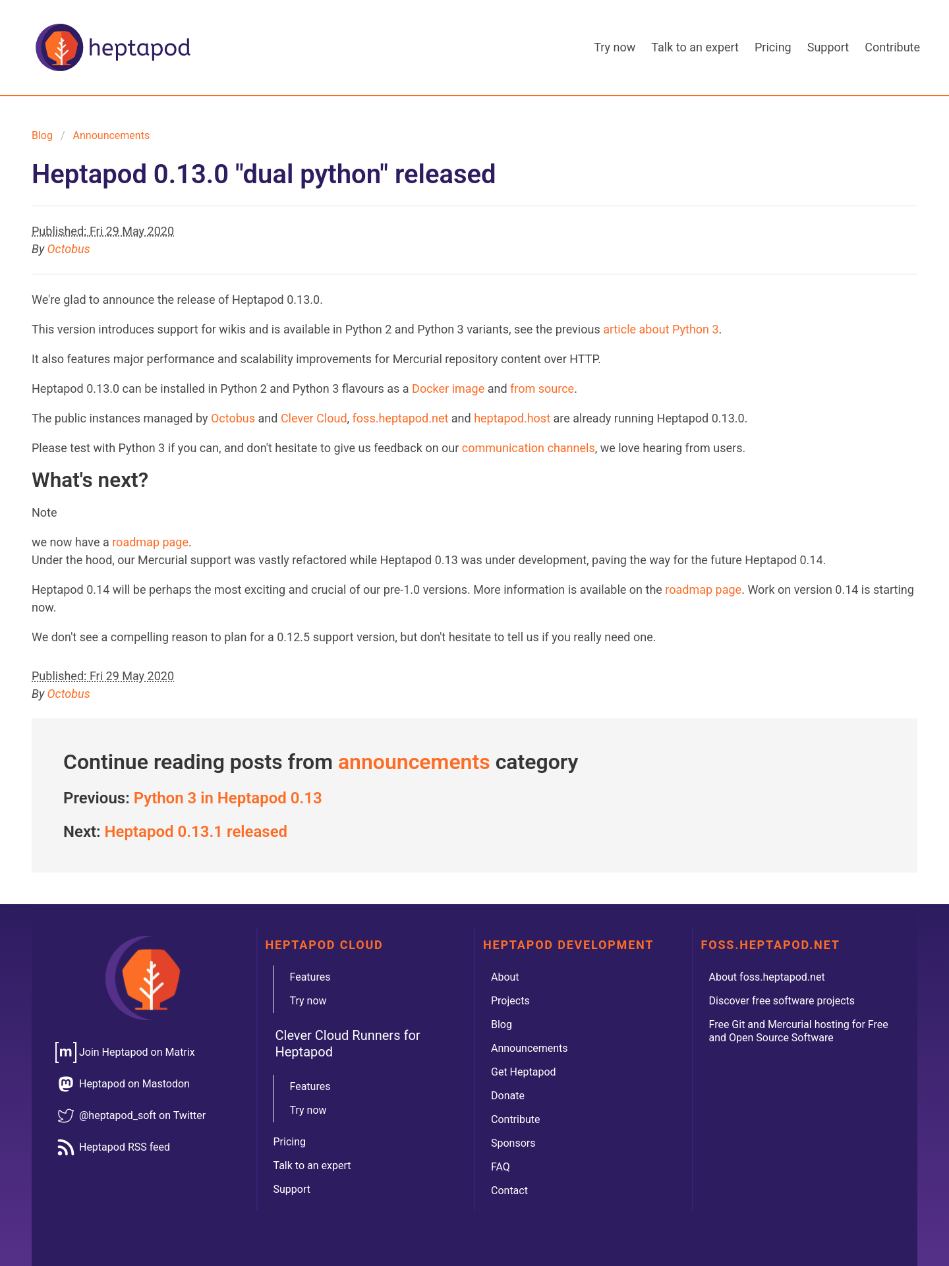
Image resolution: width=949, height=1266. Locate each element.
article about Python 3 (660, 329)
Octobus (68, 249)
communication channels (528, 448)
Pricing (773, 47)
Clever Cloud (314, 418)
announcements (111, 135)
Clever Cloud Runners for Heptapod (347, 1043)
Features (310, 977)
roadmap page (150, 542)
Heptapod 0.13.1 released (196, 831)
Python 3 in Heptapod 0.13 (228, 798)
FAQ (500, 1167)
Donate (508, 1095)
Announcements (529, 1048)
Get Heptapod (523, 1072)
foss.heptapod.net (401, 418)
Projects (510, 1000)
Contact (509, 1190)
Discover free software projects (782, 1000)
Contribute (892, 47)
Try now (614, 47)
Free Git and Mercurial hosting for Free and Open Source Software (798, 1031)
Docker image (448, 388)
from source (542, 388)
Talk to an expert (695, 47)
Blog (42, 135)
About (505, 977)
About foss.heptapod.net (767, 977)
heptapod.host (512, 418)
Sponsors (513, 1143)
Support (828, 47)
